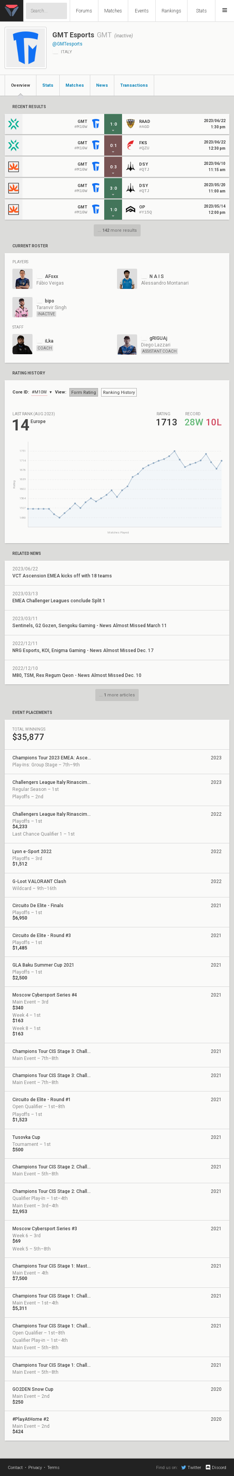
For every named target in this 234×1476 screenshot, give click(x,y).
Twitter (191, 1467)
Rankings (171, 11)
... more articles (117, 695)
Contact (15, 1468)
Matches (113, 11)
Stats (201, 11)
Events (142, 11)
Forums (84, 11)
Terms (53, 1468)
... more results (117, 230)
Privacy (35, 1468)
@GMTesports (67, 44)
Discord (215, 1467)
